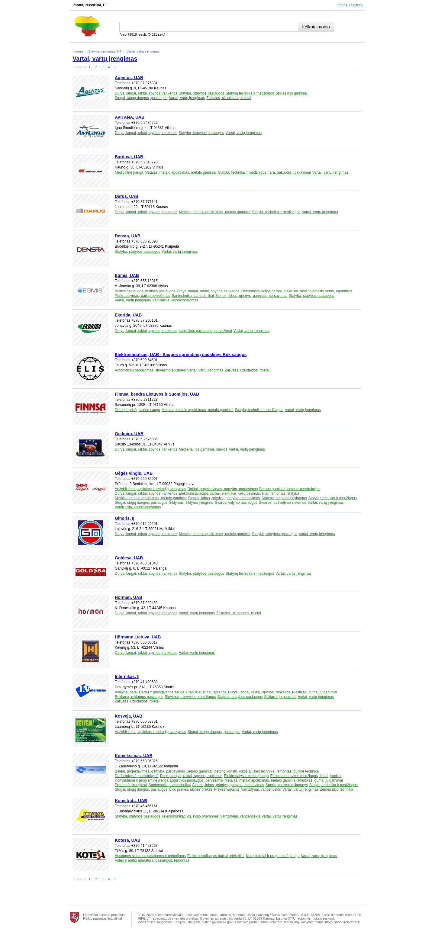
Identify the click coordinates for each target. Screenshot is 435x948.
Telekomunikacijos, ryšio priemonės (190, 816)
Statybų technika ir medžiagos (250, 93)
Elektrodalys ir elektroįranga (246, 776)
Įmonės (77, 51)
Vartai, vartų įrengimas (142, 51)
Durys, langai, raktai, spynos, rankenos (146, 93)
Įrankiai (336, 776)
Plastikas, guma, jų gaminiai (314, 692)
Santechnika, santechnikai (193, 296)
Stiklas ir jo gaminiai (292, 93)
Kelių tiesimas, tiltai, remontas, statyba (268, 493)
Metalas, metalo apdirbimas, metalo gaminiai (180, 172)
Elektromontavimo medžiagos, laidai (299, 776)
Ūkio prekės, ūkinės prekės (190, 789)
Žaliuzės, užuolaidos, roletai (228, 98)
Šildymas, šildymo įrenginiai (191, 502)
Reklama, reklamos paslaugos (139, 697)
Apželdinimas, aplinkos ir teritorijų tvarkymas (150, 489)
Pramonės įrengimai (131, 785)
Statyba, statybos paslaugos (201, 93)
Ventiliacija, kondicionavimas (175, 300)
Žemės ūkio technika (336, 789)
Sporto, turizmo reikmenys (287, 785)
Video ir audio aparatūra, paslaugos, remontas (152, 860)
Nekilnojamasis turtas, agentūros (325, 291)
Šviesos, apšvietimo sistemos (282, 502)
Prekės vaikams (227, 789)
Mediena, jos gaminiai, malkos (203, 449)
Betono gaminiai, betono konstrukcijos (289, 489)
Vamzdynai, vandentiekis (261, 789)
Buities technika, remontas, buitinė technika (284, 771)
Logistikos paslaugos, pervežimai (205, 331)
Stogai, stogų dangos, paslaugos (141, 98)
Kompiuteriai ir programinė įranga (141, 780)
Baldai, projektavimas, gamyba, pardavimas (223, 489)
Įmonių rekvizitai (350, 5)
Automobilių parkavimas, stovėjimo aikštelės (150, 370)
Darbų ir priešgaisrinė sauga (137, 410)
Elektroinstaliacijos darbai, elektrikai (269, 291)
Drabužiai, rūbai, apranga (206, 692)
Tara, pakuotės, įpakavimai (289, 172)
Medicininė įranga (129, 172)
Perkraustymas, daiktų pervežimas (142, 296)
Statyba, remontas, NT (104, 51)
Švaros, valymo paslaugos (236, 502)
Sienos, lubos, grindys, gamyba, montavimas (251, 296)
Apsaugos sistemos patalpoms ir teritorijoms (150, 856)
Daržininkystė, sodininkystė (137, 776)
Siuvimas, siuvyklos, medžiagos (190, 697)
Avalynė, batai (126, 692)
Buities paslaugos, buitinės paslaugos (145, 291)
